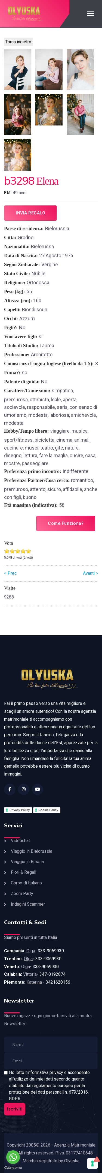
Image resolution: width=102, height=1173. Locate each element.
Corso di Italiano (26, 882)
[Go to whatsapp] (13, 1157)
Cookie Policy (48, 810)
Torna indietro (18, 41)
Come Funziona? (66, 523)
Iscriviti (15, 1109)
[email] (51, 1061)
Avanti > (90, 573)
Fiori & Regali (23, 872)
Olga (30, 950)
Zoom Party (22, 893)
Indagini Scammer (28, 904)
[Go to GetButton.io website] (13, 1167)
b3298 (19, 180)
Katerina (34, 982)
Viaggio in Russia (27, 861)
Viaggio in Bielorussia (31, 851)
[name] (51, 1044)
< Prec (10, 573)
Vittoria (30, 974)
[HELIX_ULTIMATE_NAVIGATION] (90, 13)
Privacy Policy (20, 810)
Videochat (20, 840)
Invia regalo (30, 213)
